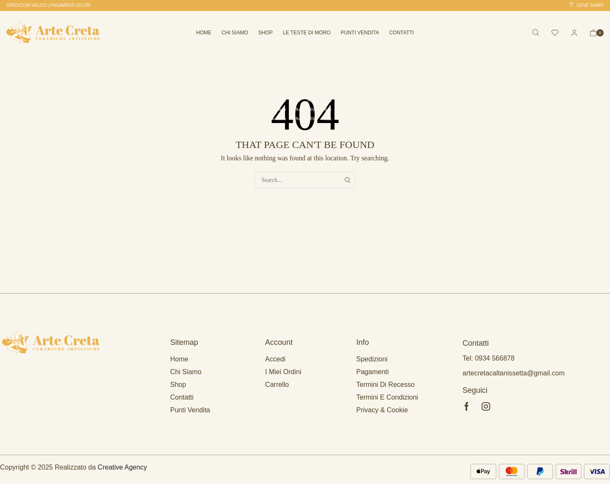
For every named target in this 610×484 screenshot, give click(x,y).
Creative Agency (122, 467)
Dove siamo (590, 5)
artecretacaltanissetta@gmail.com (514, 373)
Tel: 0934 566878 (489, 358)
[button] (48, 5)
